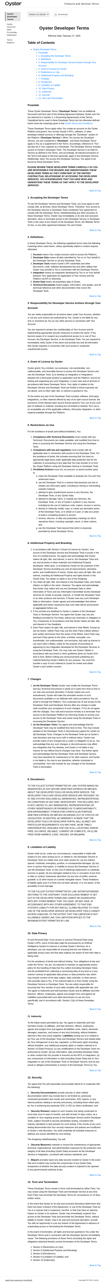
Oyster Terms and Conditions (79, 123)
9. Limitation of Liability (49, 85)
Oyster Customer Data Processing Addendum (12, 29)
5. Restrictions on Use (49, 72)
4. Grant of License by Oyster (52, 69)
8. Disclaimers (45, 82)
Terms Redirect (10, 41)
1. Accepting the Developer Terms (54, 56)
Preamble (43, 53)
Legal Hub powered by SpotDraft (18, 1280)
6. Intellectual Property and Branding (56, 75)
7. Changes (44, 79)
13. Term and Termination (50, 98)
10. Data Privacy (46, 88)
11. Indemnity (44, 92)
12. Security (44, 95)
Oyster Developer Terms (12, 16)
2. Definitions (44, 59)
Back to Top (95, 191)
